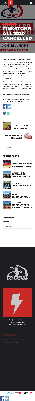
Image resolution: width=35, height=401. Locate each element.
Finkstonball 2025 (21, 186)
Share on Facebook (5, 106)
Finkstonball (9, 24)
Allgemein (6, 221)
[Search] (30, 147)
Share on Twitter (9, 106)
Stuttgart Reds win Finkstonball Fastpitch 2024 (21, 207)
